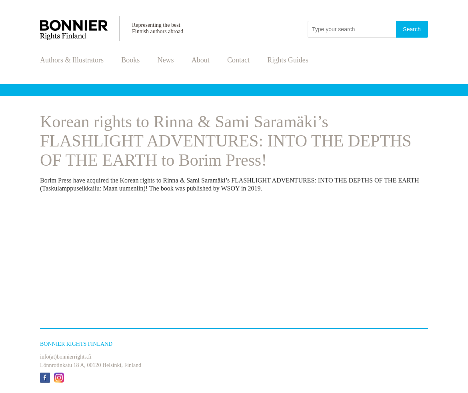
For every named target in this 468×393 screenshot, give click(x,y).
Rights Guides (287, 60)
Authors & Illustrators (72, 60)
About (201, 60)
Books (130, 60)
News (166, 60)
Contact (238, 60)
